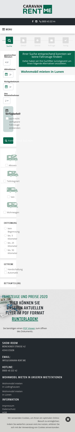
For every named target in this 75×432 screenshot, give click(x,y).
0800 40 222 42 (9, 370)
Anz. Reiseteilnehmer (8, 94)
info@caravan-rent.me (14, 360)
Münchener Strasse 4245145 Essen (14, 348)
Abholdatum (8, 69)
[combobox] (6, 62)
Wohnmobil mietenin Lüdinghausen (12, 385)
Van (13, 196)
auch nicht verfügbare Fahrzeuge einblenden (14, 123)
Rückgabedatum (8, 81)
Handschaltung (15, 269)
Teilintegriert (13, 181)
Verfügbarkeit (8, 112)
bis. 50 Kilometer (12, 252)
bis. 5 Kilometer (12, 237)
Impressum (8, 405)
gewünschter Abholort (8, 56)
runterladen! (25, 318)
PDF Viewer (29, 328)
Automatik (13, 272)
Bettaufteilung (8, 283)
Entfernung (8, 223)
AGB (4, 412)
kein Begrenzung (14, 230)
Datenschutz (8, 408)
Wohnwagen (13, 212)
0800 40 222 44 (47, 21)
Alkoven (13, 165)
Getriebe (8, 264)
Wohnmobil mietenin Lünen (12, 393)
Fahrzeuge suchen (9, 140)
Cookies (41, 427)
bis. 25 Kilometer (12, 244)
